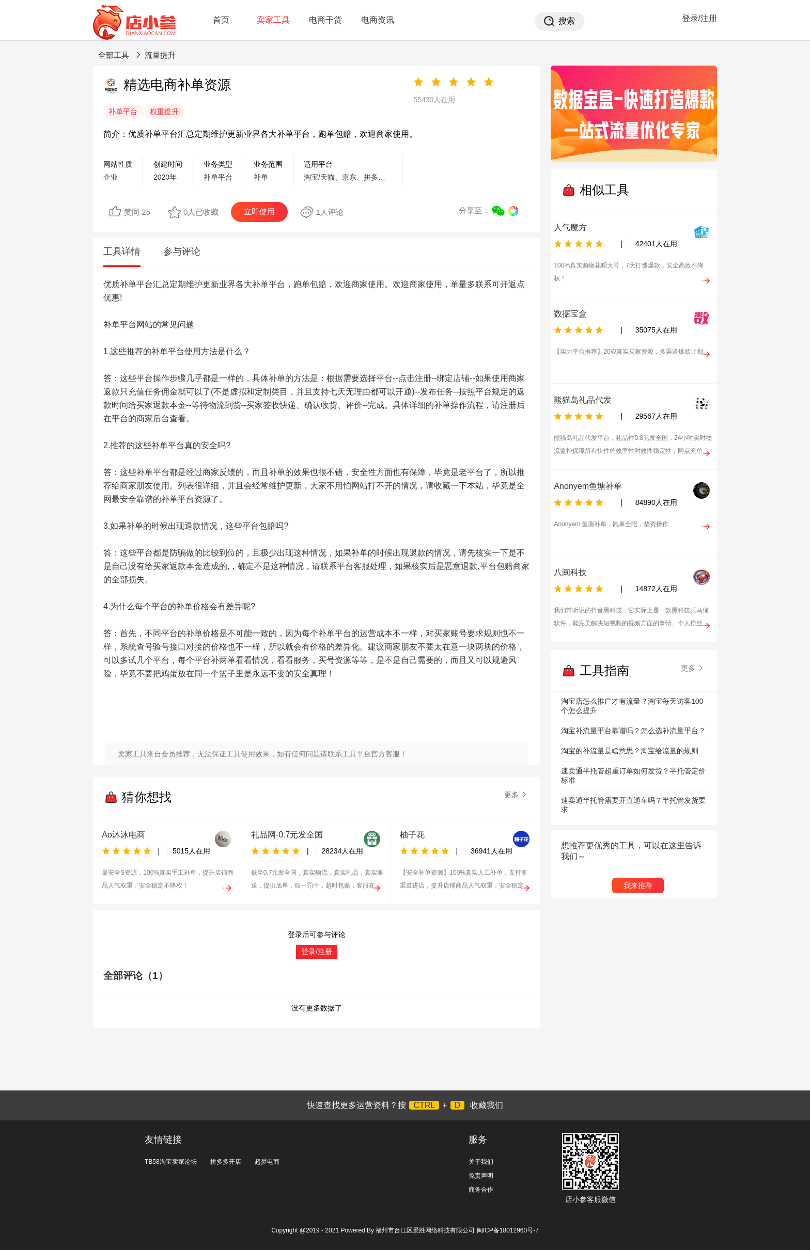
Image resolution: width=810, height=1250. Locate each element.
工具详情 (122, 251)
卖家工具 (273, 19)
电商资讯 (377, 19)
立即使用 (259, 211)
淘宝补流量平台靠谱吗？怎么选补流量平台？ (633, 730)
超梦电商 (267, 1161)
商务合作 (481, 1189)
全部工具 (113, 55)
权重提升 (164, 111)
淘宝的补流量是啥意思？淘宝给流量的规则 (629, 751)
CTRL (424, 1105)
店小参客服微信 (590, 1199)
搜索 (566, 21)
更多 (516, 794)
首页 (221, 19)
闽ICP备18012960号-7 (508, 1230)
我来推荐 (638, 885)
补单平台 (122, 111)
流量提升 (160, 55)
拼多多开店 (225, 1161)
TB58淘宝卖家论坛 (171, 1161)
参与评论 (181, 251)
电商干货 (325, 19)
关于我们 (481, 1161)
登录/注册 (699, 18)
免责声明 (481, 1175)
